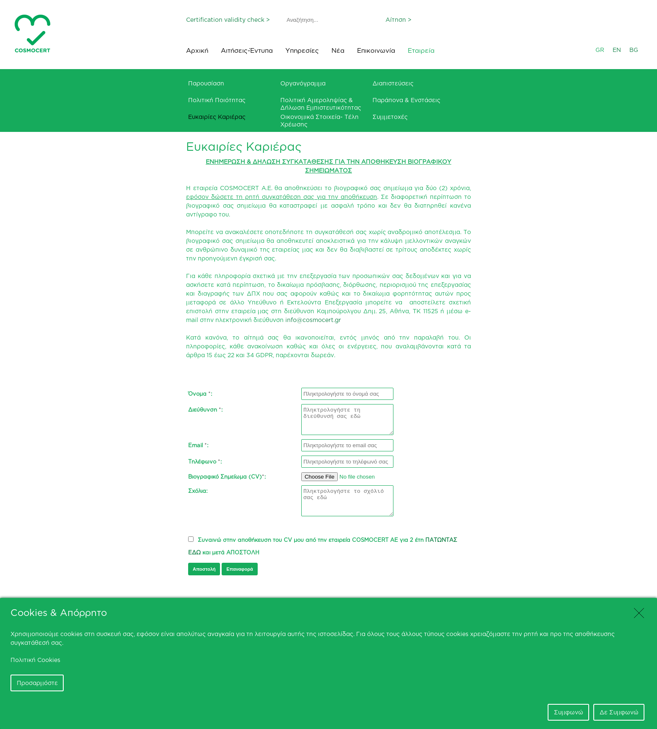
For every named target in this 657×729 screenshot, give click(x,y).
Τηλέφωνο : (205, 461)
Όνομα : (200, 394)
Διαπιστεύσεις (393, 83)
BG (633, 49)
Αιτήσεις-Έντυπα (247, 50)
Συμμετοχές (390, 116)
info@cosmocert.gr (313, 320)
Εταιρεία (421, 50)
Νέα (337, 50)
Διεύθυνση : (205, 411)
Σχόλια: (197, 492)
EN (617, 49)
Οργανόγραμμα (303, 83)
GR (599, 49)
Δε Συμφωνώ (619, 712)
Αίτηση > (398, 19)
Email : (198, 445)
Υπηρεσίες (302, 50)
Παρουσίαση (206, 83)
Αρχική (197, 50)
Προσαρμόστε (37, 683)
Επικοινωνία (376, 50)
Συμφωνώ (568, 712)
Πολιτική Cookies (35, 660)
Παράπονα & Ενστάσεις (406, 100)
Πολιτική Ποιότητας (217, 100)
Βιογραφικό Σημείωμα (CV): (227, 476)
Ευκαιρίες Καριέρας (217, 116)
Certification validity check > (228, 19)
